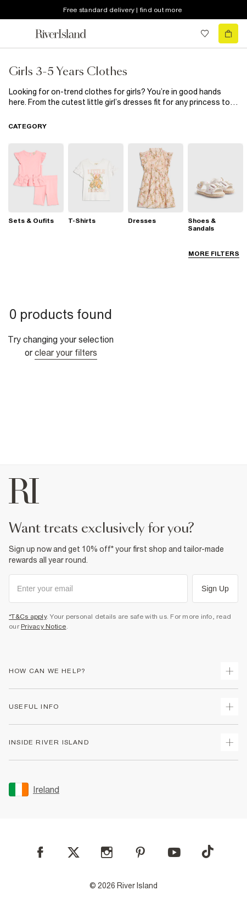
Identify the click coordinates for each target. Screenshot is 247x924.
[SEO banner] (123, 97)
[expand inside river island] (229, 742)
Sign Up (215, 588)
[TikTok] (207, 851)
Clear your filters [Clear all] (66, 352)
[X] (73, 852)
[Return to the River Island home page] (68, 33)
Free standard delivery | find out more (122, 10)
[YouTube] (174, 852)
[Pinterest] (140, 852)
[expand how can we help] (229, 671)
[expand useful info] (229, 706)
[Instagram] (106, 852)
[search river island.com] (182, 33)
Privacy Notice (43, 626)
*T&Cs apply (28, 616)
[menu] (19, 33)
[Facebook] (40, 852)
